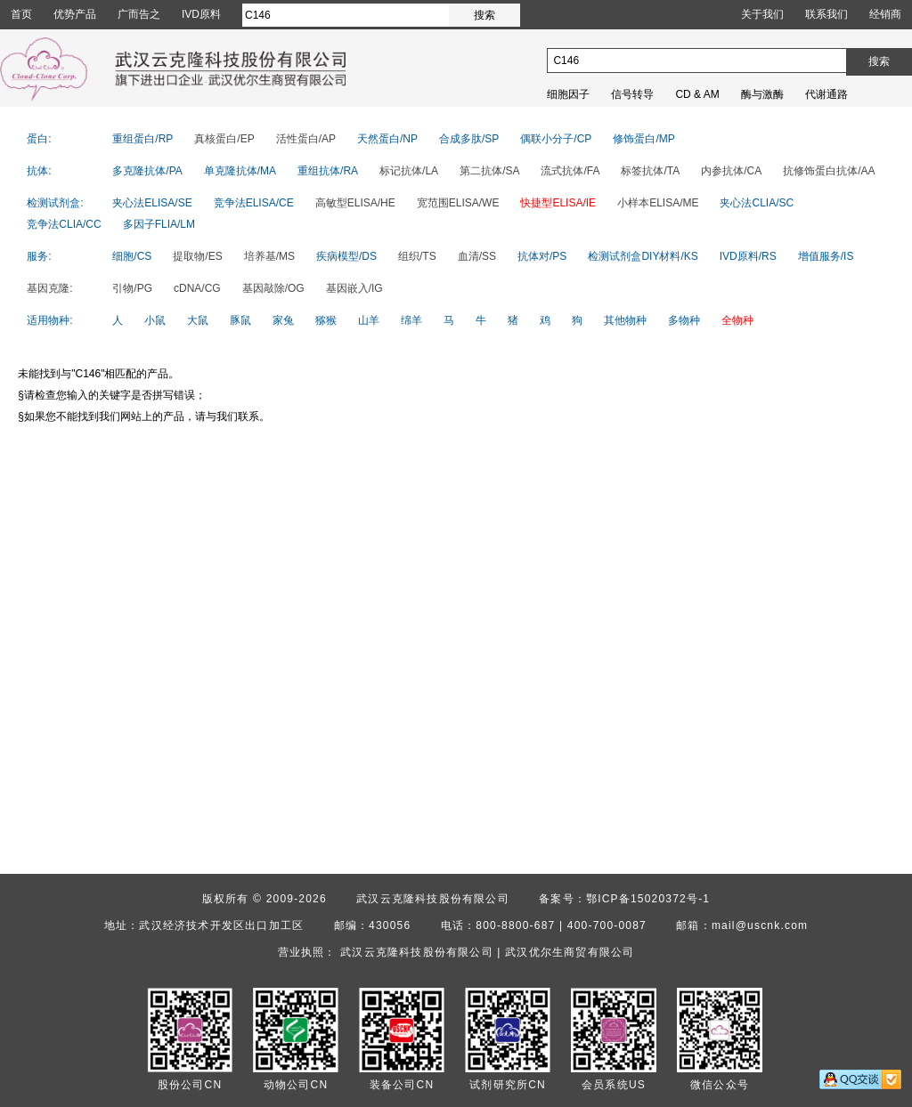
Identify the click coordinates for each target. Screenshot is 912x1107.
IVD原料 (201, 14)
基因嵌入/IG (354, 288)
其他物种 (625, 320)
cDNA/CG (197, 288)
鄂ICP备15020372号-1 (648, 899)
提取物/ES (197, 256)
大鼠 (197, 320)
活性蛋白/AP (306, 139)
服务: (39, 256)
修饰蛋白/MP (643, 139)
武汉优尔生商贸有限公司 (569, 952)
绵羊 (411, 320)
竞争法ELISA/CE (254, 203)
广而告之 (139, 14)
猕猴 (326, 320)
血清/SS (477, 256)
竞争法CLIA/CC (64, 224)
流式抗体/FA (570, 171)
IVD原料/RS (748, 256)
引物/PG (132, 288)
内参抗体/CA (731, 171)
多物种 (684, 320)
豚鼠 (240, 320)
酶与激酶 (762, 94)
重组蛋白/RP (142, 139)
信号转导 (632, 94)
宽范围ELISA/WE (458, 203)
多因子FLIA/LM (159, 224)
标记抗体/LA (408, 171)
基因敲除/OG (273, 288)
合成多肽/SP (469, 139)
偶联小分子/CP (555, 139)
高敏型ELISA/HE (355, 203)
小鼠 (155, 320)
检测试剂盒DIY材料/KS (642, 256)
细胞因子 (568, 94)
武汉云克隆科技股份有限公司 (432, 899)
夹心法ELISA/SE (151, 203)
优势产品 (74, 14)
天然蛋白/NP (387, 139)
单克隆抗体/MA (240, 171)
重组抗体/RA (327, 171)
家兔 (283, 320)
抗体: (39, 171)
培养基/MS (269, 256)
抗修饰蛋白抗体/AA (829, 171)
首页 (21, 14)
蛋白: (39, 139)
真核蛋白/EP (224, 139)
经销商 (885, 14)
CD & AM (697, 94)
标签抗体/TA (650, 171)
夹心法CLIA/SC (757, 203)
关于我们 (762, 14)
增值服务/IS (826, 256)
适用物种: (49, 320)
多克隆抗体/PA (147, 171)
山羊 (368, 320)
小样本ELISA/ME (657, 203)
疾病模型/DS (346, 256)
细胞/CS (131, 256)
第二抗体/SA (489, 171)
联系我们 (826, 14)
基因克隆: (49, 288)
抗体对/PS (541, 256)
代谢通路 (826, 94)
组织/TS (417, 256)
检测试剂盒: (55, 203)
